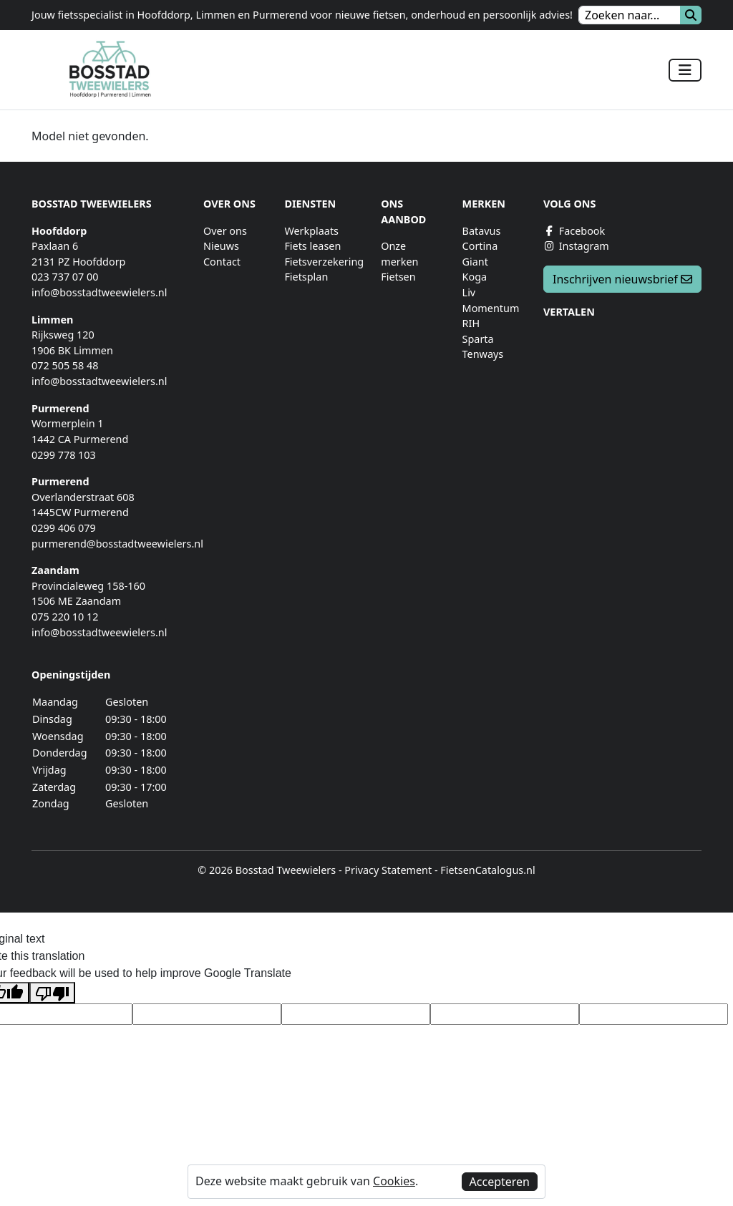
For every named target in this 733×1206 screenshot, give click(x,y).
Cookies (394, 1181)
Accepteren (500, 1182)
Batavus (481, 231)
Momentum (491, 308)
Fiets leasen (312, 246)
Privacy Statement (388, 870)
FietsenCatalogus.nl (487, 870)
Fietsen (398, 276)
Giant (475, 261)
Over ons (225, 231)
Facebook (574, 231)
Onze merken (399, 253)
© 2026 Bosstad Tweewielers (267, 870)
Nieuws (221, 246)
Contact (222, 261)
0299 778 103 (63, 455)
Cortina (480, 246)
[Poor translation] (52, 993)
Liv (469, 292)
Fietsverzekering (324, 261)
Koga (474, 276)
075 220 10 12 (65, 616)
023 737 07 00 (65, 276)
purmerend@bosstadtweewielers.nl (117, 543)
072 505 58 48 (65, 365)
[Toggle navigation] (685, 70)
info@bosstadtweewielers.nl (99, 292)
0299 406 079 (63, 528)
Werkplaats (311, 231)
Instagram (576, 246)
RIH (471, 323)
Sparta (478, 339)
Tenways (483, 354)
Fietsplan (306, 276)
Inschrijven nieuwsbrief (622, 279)
